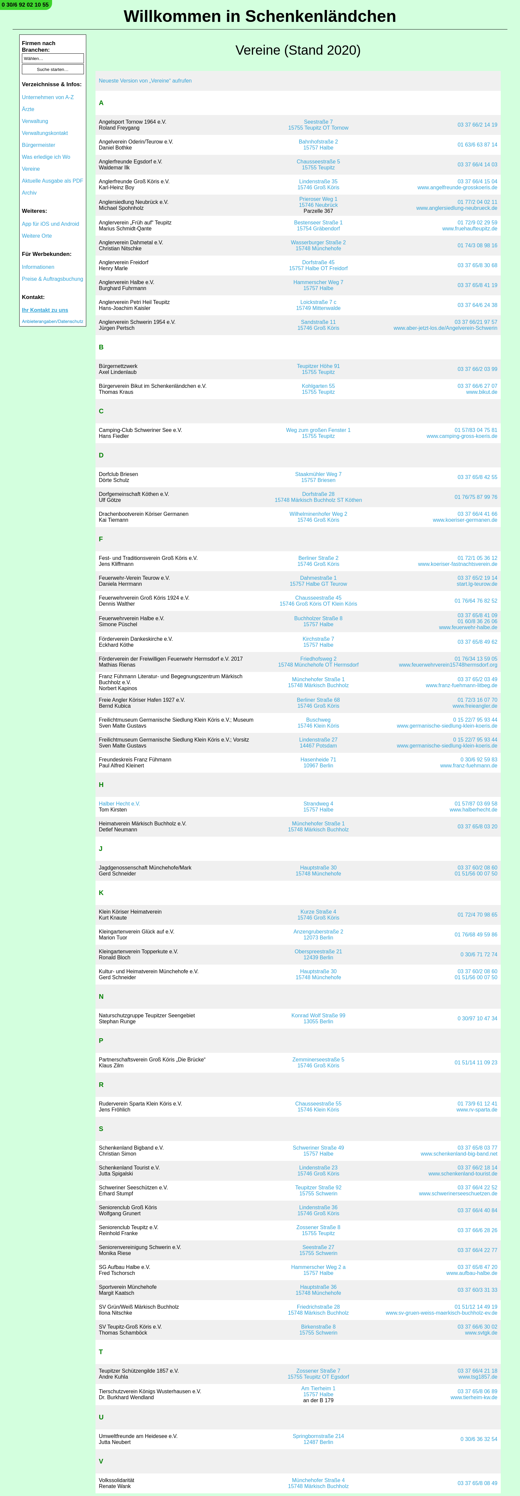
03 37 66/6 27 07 (477, 386)
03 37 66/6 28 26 (477, 1230)
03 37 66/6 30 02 (477, 1327)
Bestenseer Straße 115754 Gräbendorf (318, 225)
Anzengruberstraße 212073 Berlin (318, 934)
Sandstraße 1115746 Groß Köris (318, 325)
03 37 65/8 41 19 (477, 285)
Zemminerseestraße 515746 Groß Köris (318, 1062)
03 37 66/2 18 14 (477, 1167)
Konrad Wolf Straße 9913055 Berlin (318, 1018)
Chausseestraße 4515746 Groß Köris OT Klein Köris (318, 601)
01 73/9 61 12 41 (477, 1104)
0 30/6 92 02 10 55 (25, 5)
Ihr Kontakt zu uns (45, 310)
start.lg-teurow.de (477, 584)
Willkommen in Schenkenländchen (260, 16)
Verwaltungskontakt (45, 133)
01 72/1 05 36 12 (477, 558)
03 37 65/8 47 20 (477, 1267)
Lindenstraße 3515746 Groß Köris (318, 184)
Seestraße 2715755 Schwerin (318, 1250)
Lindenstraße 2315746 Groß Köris (318, 1170)
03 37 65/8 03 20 (477, 826)
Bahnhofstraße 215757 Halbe (318, 144)
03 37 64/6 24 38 (477, 305)
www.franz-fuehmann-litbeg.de (461, 685)
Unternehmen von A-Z (48, 97)
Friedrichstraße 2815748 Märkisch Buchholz (318, 1310)
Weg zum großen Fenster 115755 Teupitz (318, 433)
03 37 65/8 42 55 (477, 477)
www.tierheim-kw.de (474, 1397)
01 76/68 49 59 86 (476, 934)
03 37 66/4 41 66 (477, 514)
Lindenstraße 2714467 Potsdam (318, 742)
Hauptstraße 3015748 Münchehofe (318, 870)
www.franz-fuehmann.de (468, 765)
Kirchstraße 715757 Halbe (318, 642)
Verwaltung (35, 121)
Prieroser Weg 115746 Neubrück (318, 202)
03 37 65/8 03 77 (477, 1148)
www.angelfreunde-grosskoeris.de (457, 187)
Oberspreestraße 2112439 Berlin (318, 954)
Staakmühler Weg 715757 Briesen (318, 477)
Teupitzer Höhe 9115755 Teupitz (318, 369)
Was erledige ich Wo (46, 157)
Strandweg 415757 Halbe (318, 806)
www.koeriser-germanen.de (465, 520)
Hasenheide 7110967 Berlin (318, 762)
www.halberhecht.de (473, 809)
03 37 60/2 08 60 (477, 867)
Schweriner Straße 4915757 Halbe (318, 1151)
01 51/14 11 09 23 (476, 1062)
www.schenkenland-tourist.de (462, 1173)
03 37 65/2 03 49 (477, 679)
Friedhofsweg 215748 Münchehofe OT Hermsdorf (318, 662)
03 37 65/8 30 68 (477, 265)
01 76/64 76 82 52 (476, 601)
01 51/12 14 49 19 (476, 1307)
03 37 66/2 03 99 (477, 369)
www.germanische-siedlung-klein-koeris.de (447, 726)
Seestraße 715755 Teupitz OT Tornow (318, 125)
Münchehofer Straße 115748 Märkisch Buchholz (318, 682)
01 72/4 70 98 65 (477, 915)
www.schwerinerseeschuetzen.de (458, 1193)
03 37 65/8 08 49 (477, 1483)
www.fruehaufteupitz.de (469, 228)
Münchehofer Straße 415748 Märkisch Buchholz (318, 1483)
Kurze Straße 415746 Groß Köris (318, 915)
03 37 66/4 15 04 (477, 181)
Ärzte (28, 109)
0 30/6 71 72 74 (479, 954)
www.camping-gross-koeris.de (462, 436)
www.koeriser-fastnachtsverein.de (457, 564)
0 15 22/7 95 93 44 (475, 720)
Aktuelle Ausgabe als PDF (52, 181)
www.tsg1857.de (478, 1377)
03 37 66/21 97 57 (476, 322)
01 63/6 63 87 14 (477, 145)
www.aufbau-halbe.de (471, 1273)
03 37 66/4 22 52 (477, 1187)
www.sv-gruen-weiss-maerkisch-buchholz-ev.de (441, 1313)
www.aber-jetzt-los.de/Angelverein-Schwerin (445, 328)
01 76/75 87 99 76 (476, 497)
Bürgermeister (38, 145)
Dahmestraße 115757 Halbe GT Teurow (318, 581)
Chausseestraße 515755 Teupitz (318, 164)
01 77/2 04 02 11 (477, 202)
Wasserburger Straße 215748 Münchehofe (318, 245)
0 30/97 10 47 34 (477, 1018)
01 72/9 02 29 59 (477, 222)
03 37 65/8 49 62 (477, 642)
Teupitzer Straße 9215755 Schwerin (318, 1190)
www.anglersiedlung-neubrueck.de (456, 208)
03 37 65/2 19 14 (477, 578)
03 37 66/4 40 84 (477, 1210)
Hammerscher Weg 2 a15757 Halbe (318, 1270)
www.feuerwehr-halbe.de (468, 627)
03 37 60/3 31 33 (477, 1290)
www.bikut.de (481, 392)
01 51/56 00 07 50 (476, 873)
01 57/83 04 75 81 (476, 430)
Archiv (29, 193)
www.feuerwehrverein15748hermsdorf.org (448, 665)
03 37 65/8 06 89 (477, 1391)
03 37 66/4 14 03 (477, 164)
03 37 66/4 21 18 (477, 1371)
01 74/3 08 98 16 (477, 245)
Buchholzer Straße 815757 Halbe (318, 621)
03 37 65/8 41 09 (477, 615)
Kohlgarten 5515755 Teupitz (318, 389)
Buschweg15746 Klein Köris (318, 723)
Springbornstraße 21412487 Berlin (318, 1439)
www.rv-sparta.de (476, 1109)
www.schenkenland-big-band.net (459, 1154)
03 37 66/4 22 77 (477, 1250)
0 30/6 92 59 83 (479, 759)
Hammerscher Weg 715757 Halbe (318, 285)
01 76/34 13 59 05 (476, 659)
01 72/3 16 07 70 (477, 700)
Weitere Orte (37, 236)
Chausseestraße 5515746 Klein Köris (318, 1106)
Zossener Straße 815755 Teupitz (318, 1230)
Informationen (38, 267)
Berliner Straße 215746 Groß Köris (318, 561)
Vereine (31, 169)
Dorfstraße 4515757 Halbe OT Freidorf (318, 265)
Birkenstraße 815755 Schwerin (318, 1330)
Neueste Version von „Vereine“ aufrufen (145, 81)
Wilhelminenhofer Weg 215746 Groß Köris (318, 517)
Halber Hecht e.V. (119, 804)
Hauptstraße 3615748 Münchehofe (318, 1290)
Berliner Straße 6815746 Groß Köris (318, 703)
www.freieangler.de (475, 706)
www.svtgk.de (481, 1333)
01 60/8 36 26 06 (477, 621)
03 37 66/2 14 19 (477, 125)
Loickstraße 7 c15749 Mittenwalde (318, 305)
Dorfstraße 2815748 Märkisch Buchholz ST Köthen (318, 497)
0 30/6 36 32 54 (479, 1439)
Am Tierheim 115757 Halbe (318, 1391)
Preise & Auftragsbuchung (52, 279)
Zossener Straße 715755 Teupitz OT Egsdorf (318, 1374)
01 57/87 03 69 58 (476, 804)
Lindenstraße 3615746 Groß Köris (318, 1210)
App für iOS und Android (50, 224)
